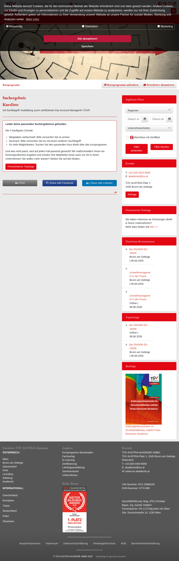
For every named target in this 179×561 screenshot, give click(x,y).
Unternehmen (69, 475)
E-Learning (68, 460)
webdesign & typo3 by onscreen (111, 556)
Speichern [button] (87, 46)
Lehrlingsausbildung (73, 467)
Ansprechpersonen (30, 543)
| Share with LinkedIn (99, 183)
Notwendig (14, 26)
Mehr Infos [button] (32, 19)
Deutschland (10, 510)
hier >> (154, 226)
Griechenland (10, 495)
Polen (6, 516)
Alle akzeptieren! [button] (87, 38)
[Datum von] (134, 119)
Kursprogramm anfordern (122, 85)
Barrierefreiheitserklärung (145, 543)
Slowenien (8, 521)
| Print (20, 183)
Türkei (6, 505)
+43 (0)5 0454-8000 (139, 172)
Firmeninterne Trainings (21, 166)
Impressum (52, 543)
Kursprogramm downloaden (77, 452)
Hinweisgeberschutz (104, 543)
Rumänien (8, 500)
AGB (123, 543)
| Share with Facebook (59, 183)
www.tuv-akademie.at (138, 471)
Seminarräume (70, 471)
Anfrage (132, 194)
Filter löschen (161, 146)
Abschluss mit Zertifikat (145, 137)
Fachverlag (68, 456)
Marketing (165, 26)
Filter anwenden (136, 148)
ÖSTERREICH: (11, 452)
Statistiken (90, 26)
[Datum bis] (158, 119)
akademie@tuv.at (138, 176)
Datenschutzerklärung (75, 543)
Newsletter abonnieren (160, 85)
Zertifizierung (69, 463)
